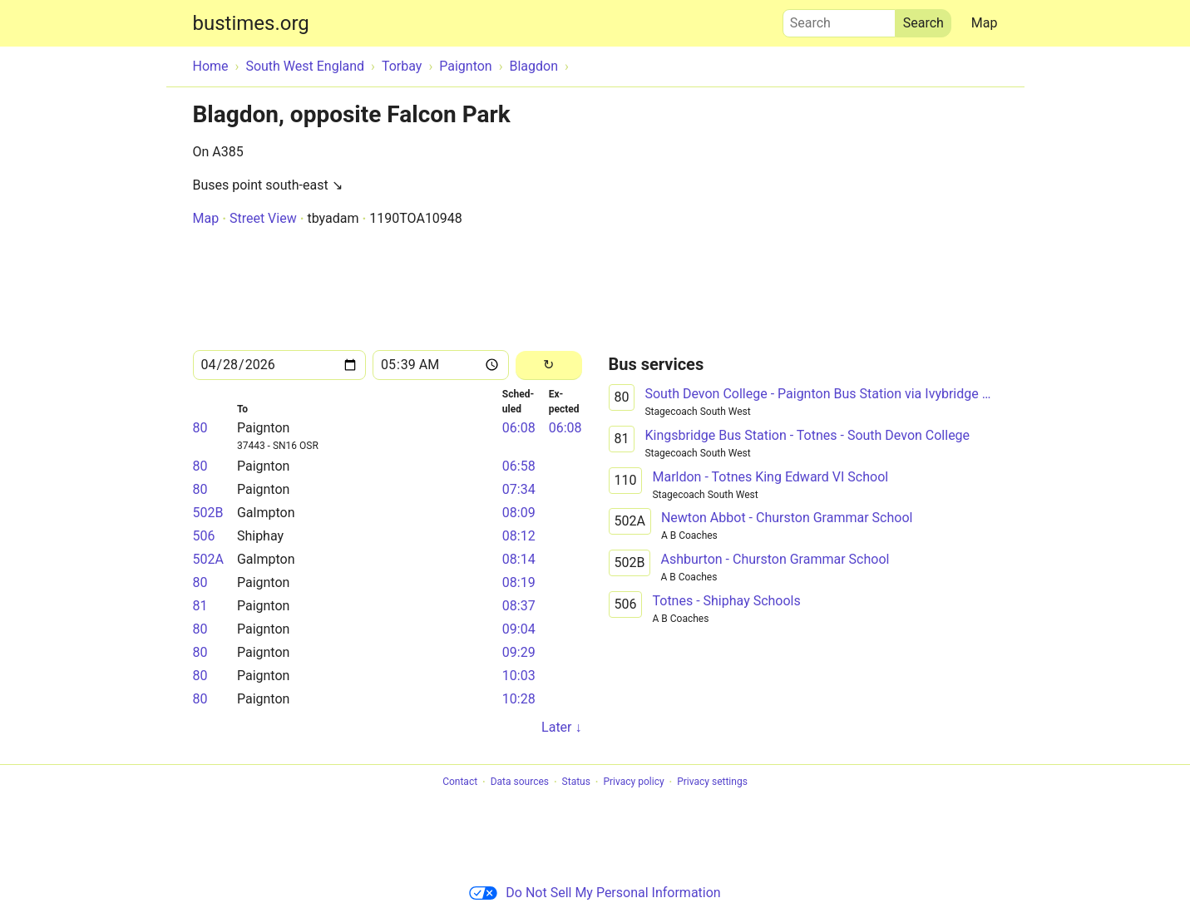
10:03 (519, 675)
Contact (459, 782)
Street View (263, 218)
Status (576, 782)
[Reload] (548, 365)
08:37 (519, 606)
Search (839, 19)
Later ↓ (561, 727)
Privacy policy (633, 782)
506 (204, 536)
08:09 (519, 513)
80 (200, 428)
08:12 (519, 536)
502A (208, 559)
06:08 (519, 428)
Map (984, 23)
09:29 (519, 652)
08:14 (519, 559)
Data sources (520, 782)
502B (208, 513)
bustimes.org (251, 23)
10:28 (519, 699)
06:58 (519, 466)
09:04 (519, 629)
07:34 (519, 489)
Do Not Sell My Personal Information (594, 893)
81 (200, 606)
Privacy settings (712, 782)
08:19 (519, 582)
